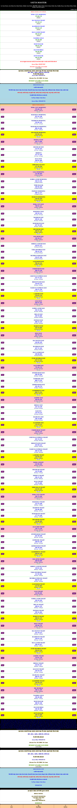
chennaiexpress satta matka (63, 724)
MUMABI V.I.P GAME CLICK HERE (38, 67)
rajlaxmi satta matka (51, 725)
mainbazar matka (35, 722)
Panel (74, 109)
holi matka (6, 721)
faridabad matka (42, 720)
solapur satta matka (8, 724)
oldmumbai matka (42, 722)
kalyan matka (3, 722)
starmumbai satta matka (60, 725)
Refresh (38, 17)
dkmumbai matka (21, 722)
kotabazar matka (49, 722)
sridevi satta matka (70, 722)
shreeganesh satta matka (16, 724)
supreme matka (48, 721)
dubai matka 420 (62, 728)
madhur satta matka (61, 723)
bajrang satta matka (56, 727)
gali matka (30, 719)
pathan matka (46, 719)
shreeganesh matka (12, 720)
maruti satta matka (45, 723)
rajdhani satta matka (43, 725)
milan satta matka (21, 725)
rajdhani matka (17, 721)
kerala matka (3, 719)
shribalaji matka (25, 719)
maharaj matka (57, 719)
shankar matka (9, 719)
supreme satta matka (9, 727)
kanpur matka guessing (29, 729)
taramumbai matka (20, 720)
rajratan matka (11, 721)
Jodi (3, 109)
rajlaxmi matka (23, 721)
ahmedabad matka (55, 721)
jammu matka (68, 721)
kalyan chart (51, 729)
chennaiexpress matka (49, 720)
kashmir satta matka (64, 727)
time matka (41, 719)
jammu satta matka (34, 727)
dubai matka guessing (48, 728)
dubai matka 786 (21, 729)
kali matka (19, 719)
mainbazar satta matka (13, 728)
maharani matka (70, 719)
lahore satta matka (14, 725)
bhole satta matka (41, 727)
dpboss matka (41, 729)
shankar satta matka (63, 722)
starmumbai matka (29, 721)
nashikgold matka (28, 722)
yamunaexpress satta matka (6, 725)
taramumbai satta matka (26, 724)
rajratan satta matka (35, 725)
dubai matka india (55, 728)
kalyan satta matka (48, 727)
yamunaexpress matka (64, 720)
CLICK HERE (38, 82)
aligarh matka (36, 721)
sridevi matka (14, 719)
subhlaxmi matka (36, 719)
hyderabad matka (42, 721)
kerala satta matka (55, 722)
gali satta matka (16, 723)
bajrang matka (9, 722)
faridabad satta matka (54, 724)
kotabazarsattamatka (31, 728)
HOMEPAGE (38, 803)
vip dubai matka (68, 728)
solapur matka (6, 720)
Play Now (38, 111)
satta (36, 728)
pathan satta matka (38, 723)
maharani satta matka (69, 723)
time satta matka (31, 723)
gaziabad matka (35, 720)
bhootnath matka (57, 720)
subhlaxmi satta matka (24, 723)
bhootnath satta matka (73, 724)
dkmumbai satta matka (72, 727)
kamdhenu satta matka (26, 727)
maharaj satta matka (53, 723)
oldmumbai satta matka (22, 728)
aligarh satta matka (68, 725)
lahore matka (71, 720)
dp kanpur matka (57, 729)
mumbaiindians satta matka (36, 724)
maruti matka (51, 719)
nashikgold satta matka (5, 728)
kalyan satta (46, 729)
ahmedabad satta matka (17, 727)
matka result (36, 729)
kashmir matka (15, 722)
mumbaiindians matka (28, 720)
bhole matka (73, 721)
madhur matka (63, 719)
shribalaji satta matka (9, 723)
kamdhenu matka (62, 721)
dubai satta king (40, 728)
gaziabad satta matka (45, 724)
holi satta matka (28, 725)
